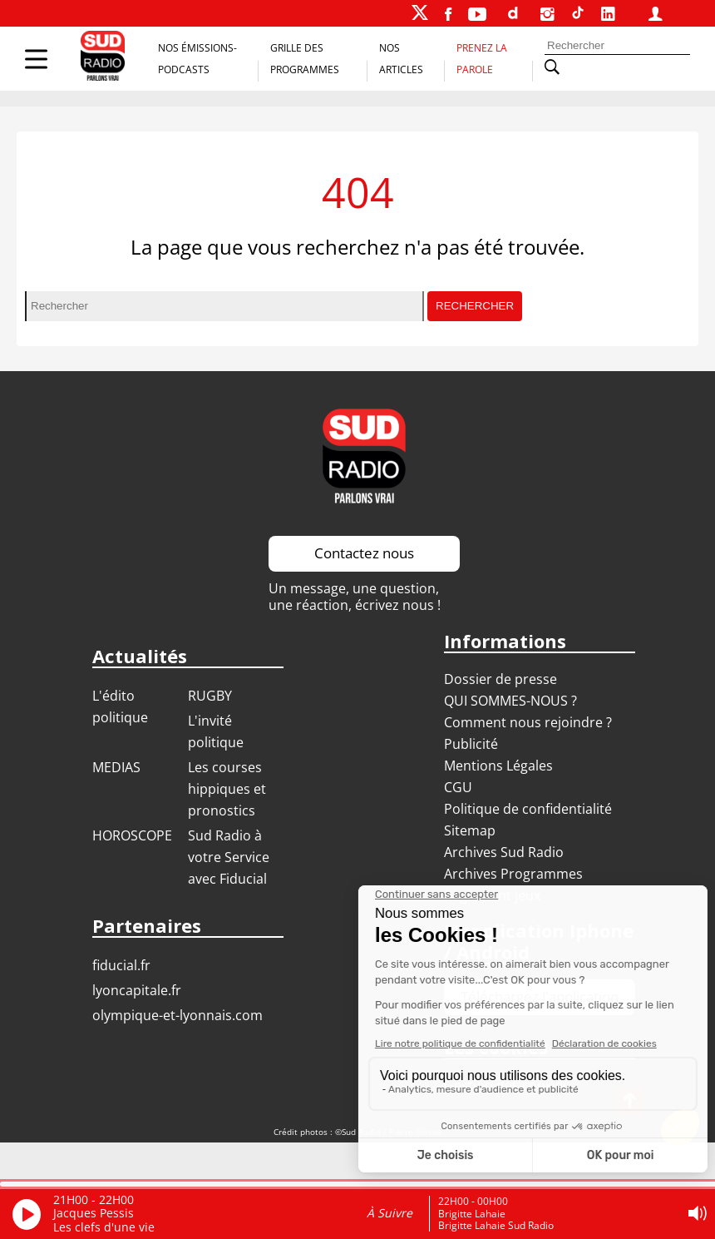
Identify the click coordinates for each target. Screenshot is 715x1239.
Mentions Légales (498, 765)
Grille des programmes (304, 59)
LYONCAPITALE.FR (136, 990)
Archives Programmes (513, 874)
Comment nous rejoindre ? (529, 722)
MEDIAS (116, 767)
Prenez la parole (481, 59)
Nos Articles (401, 59)
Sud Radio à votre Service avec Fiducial (228, 857)
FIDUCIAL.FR (121, 965)
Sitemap (470, 830)
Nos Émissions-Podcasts (197, 59)
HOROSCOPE (132, 835)
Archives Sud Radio (504, 852)
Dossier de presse (500, 679)
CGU (458, 787)
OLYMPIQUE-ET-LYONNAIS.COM (177, 1015)
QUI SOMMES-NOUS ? (510, 700)
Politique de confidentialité (528, 809)
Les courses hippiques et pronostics (227, 789)
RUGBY (210, 695)
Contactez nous (364, 553)
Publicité (471, 744)
